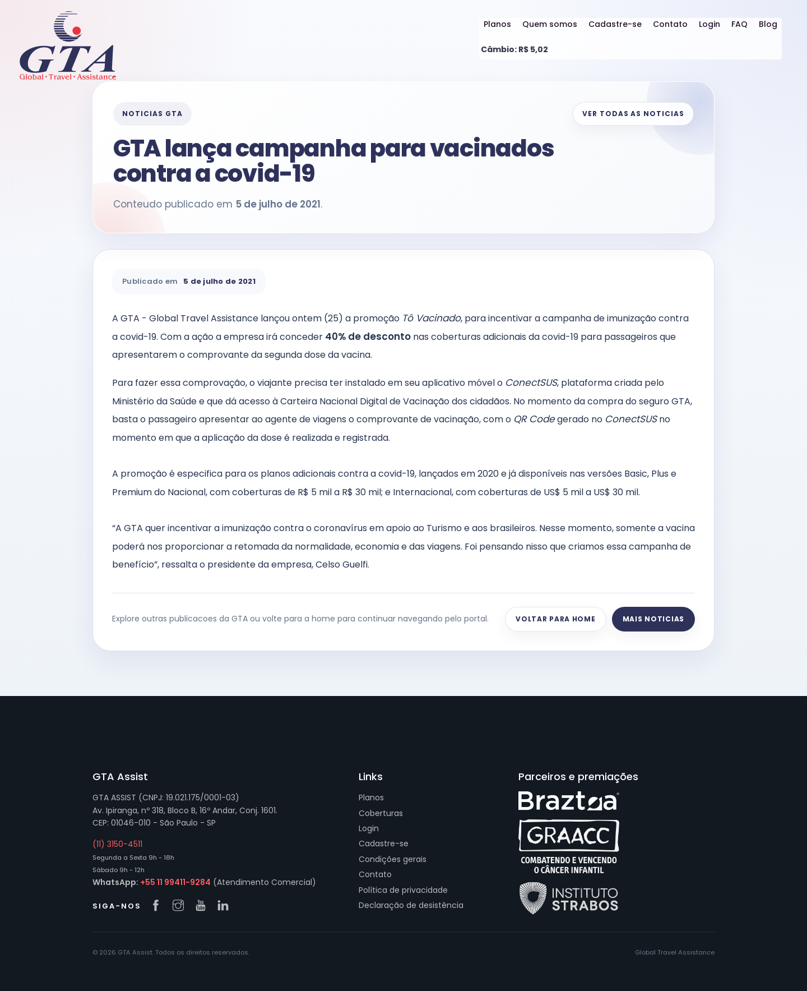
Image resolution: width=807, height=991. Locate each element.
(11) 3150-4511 (117, 844)
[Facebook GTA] (158, 906)
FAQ (739, 24)
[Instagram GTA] (181, 906)
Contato (670, 24)
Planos (497, 24)
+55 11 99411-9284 (175, 882)
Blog (768, 24)
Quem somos (549, 24)
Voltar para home (556, 619)
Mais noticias (653, 619)
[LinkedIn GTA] (225, 906)
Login (709, 24)
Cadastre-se (615, 24)
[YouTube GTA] (203, 906)
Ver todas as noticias (633, 113)
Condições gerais (392, 859)
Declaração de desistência (411, 905)
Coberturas (381, 813)
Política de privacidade (403, 890)
